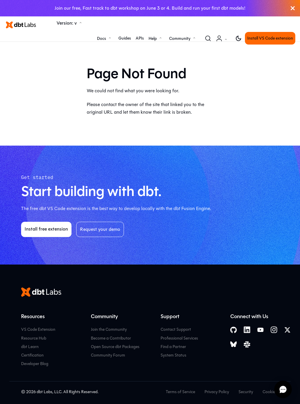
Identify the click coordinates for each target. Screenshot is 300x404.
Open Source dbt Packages (115, 347)
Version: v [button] (67, 23)
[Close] (292, 8)
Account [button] (223, 41)
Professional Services (179, 338)
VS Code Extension (38, 329)
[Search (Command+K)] (208, 38)
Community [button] (179, 38)
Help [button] (153, 38)
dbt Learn (30, 347)
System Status (173, 355)
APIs (140, 38)
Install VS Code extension (270, 38)
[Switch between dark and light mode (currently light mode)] (238, 38)
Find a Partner (173, 347)
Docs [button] (101, 38)
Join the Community (109, 329)
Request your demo (100, 229)
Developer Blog (34, 364)
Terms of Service (180, 392)
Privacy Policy (216, 392)
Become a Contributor (111, 338)
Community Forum (108, 355)
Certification (32, 355)
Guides (124, 38)
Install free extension (46, 229)
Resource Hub (33, 338)
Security (245, 392)
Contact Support (176, 329)
